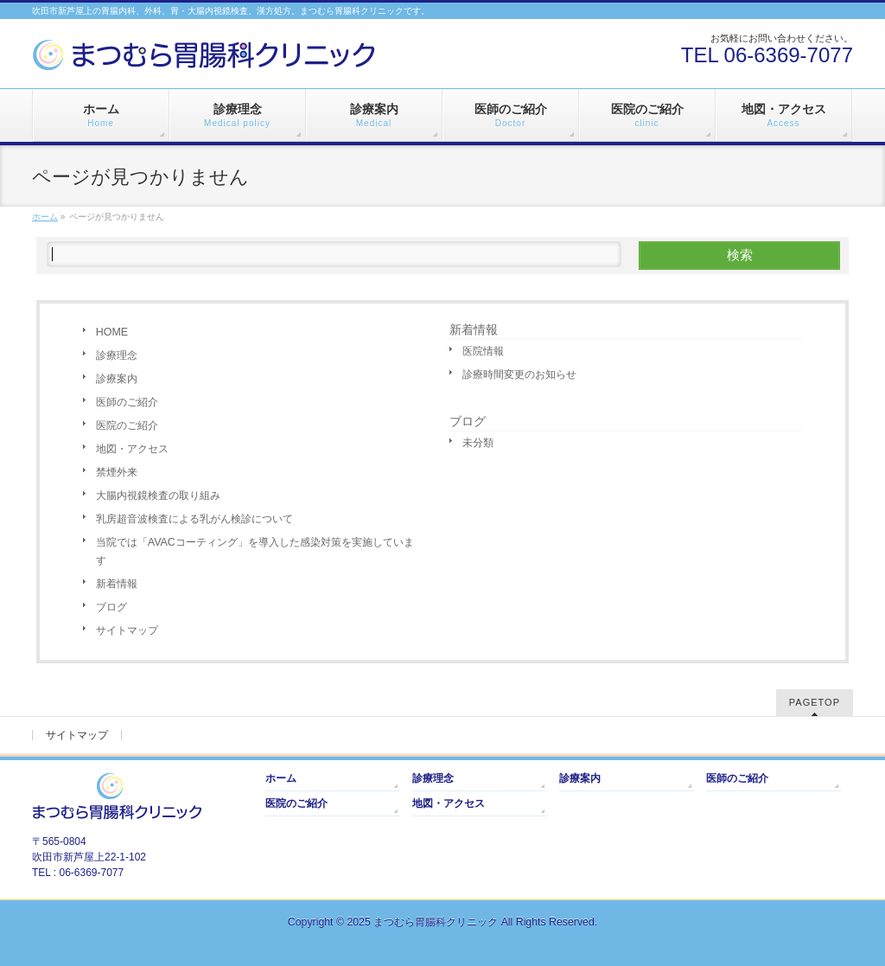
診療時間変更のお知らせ (519, 374)
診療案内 (116, 379)
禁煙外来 (116, 472)
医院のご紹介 (127, 425)
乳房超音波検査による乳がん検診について (194, 519)
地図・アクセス (132, 449)
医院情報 (483, 351)
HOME (112, 332)
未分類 (477, 443)
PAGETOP (814, 702)
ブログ (111, 607)
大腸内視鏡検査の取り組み (158, 495)
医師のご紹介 (127, 402)
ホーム (280, 778)
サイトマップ (127, 630)
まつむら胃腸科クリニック (435, 922)
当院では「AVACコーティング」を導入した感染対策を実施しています (255, 551)
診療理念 (116, 355)
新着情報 (116, 584)
